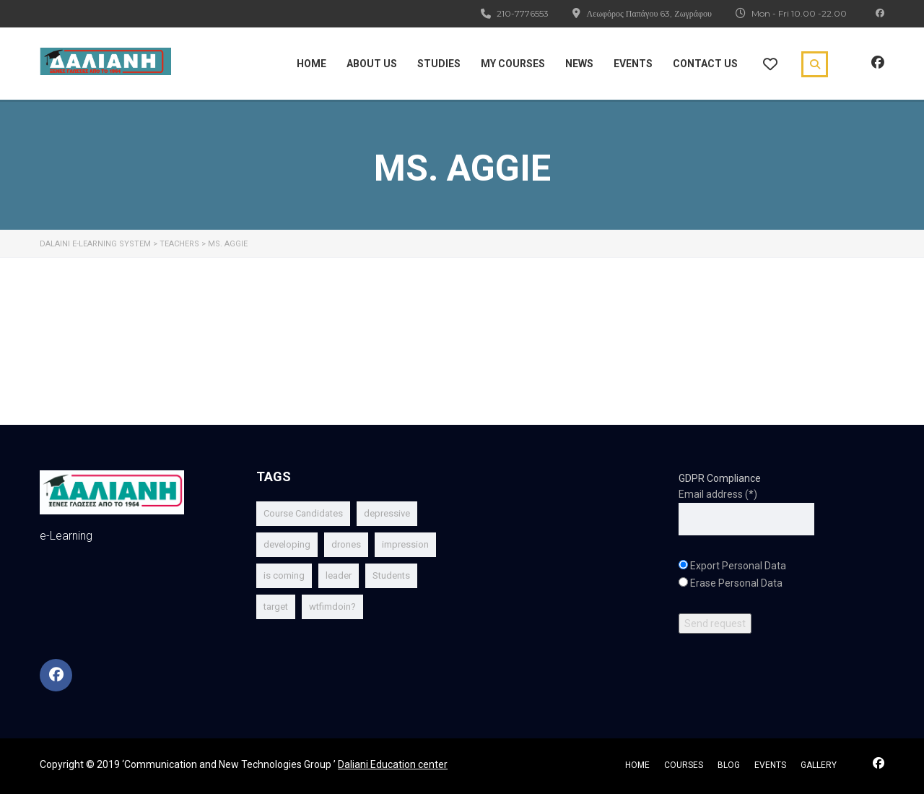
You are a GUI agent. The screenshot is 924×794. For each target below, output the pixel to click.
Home (311, 63)
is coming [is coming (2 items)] (284, 575)
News (579, 63)
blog (729, 765)
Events (633, 63)
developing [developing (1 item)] (286, 544)
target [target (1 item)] (275, 606)
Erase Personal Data (736, 583)
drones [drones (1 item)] (346, 544)
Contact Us (705, 63)
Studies (439, 63)
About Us (371, 63)
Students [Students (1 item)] (391, 575)
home (637, 765)
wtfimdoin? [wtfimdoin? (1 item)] (332, 606)
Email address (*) (718, 494)
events (770, 765)
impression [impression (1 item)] (405, 544)
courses (683, 765)
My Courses (513, 63)
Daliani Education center (393, 764)
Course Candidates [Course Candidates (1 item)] (303, 513)
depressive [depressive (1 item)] (387, 513)
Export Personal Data (738, 565)
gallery (819, 765)
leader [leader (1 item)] (339, 575)
